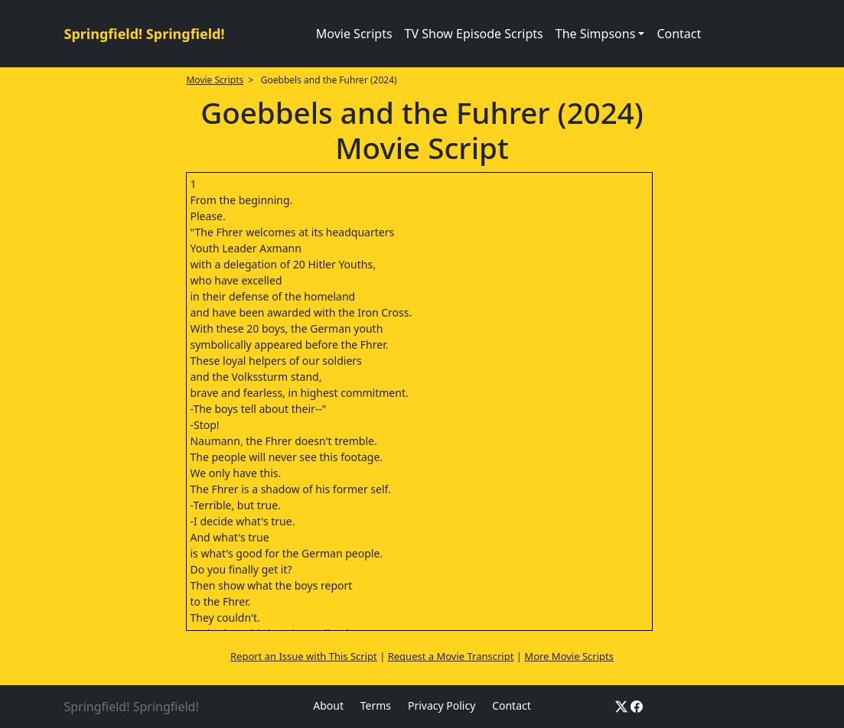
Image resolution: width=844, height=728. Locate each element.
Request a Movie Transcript (451, 656)
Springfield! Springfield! (144, 33)
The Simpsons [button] (596, 33)
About (328, 705)
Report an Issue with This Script (303, 656)
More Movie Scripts (569, 656)
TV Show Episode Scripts (474, 33)
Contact (679, 33)
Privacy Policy (441, 705)
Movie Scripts (354, 33)
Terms (375, 705)
